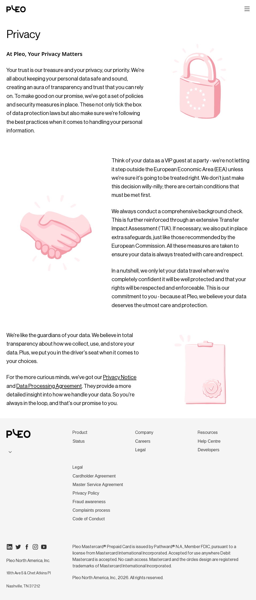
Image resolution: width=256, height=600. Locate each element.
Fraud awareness (89, 501)
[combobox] (28, 452)
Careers (142, 441)
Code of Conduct (88, 519)
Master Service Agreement (97, 484)
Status (78, 441)
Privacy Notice (119, 377)
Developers (208, 450)
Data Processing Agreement (49, 386)
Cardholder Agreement (94, 476)
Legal (140, 450)
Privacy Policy (85, 493)
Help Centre (209, 441)
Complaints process (91, 510)
